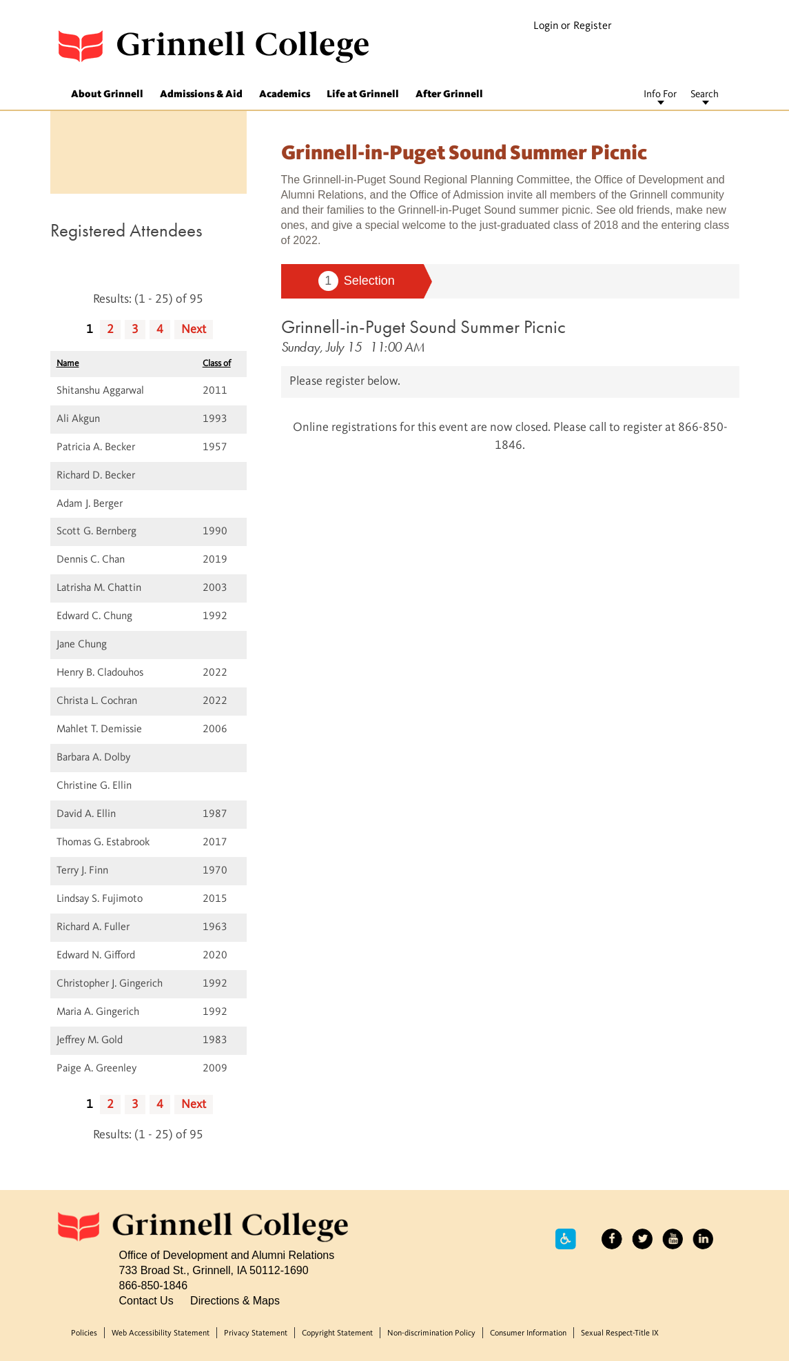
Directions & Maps (235, 1300)
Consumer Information (528, 1333)
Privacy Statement (255, 1333)
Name (68, 363)
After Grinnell (449, 95)
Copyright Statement (337, 1333)
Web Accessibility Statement (160, 1333)
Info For (660, 95)
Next (193, 329)
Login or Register (572, 26)
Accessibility (565, 1239)
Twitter (642, 1239)
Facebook (612, 1239)
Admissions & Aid (201, 95)
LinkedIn (703, 1239)
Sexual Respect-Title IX (620, 1333)
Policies (84, 1333)
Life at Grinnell (363, 95)
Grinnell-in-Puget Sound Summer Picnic (423, 326)
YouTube (672, 1239)
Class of (217, 363)
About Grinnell (107, 95)
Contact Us (146, 1300)
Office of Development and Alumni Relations (227, 1255)
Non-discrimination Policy (431, 1333)
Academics (284, 95)
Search (704, 95)
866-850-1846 (153, 1285)
